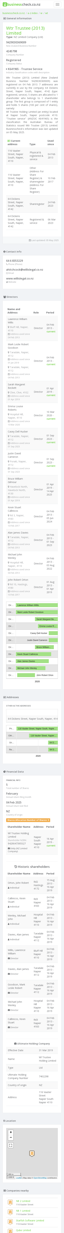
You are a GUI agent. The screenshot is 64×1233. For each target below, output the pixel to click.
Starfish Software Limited (30, 1220)
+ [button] (11, 1132)
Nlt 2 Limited (23, 1201)
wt (46, 13)
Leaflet (19, 1178)
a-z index (33, 13)
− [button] (11, 1137)
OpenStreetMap (40, 1178)
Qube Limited (23, 1230)
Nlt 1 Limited (23, 1210)
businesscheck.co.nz (14, 13)
